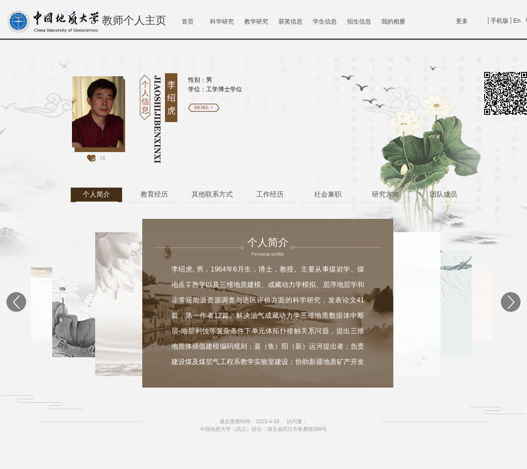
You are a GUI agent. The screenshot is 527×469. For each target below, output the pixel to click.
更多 (462, 21)
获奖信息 (290, 21)
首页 (188, 21)
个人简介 (96, 194)
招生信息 (359, 21)
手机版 (500, 20)
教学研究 (256, 21)
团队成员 (443, 194)
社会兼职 (327, 194)
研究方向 (385, 194)
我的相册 (393, 21)
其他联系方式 (212, 194)
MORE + (203, 108)
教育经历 (154, 194)
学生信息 (325, 21)
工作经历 (270, 194)
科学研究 (222, 21)
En (517, 20)
